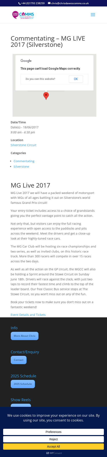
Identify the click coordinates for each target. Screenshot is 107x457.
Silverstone (21, 167)
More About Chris (24, 336)
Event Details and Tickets (28, 315)
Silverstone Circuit (23, 145)
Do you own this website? (40, 79)
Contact (18, 360)
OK (76, 79)
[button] (46, 96)
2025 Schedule (23, 384)
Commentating (24, 161)
